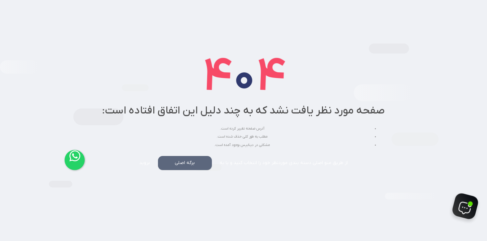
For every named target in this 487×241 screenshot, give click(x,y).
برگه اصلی (185, 163)
